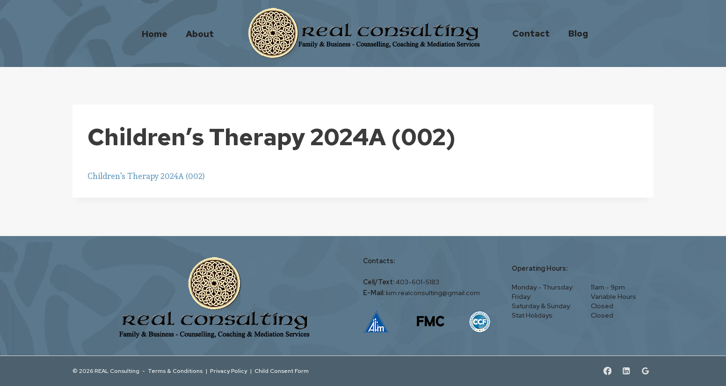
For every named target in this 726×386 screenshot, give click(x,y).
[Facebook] (607, 371)
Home (154, 33)
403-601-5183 (417, 282)
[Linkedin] (626, 371)
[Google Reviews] (645, 371)
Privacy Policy (228, 371)
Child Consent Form (281, 371)
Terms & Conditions (175, 371)
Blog (578, 33)
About (200, 33)
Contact (531, 33)
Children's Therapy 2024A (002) (146, 176)
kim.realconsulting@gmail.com (433, 293)
